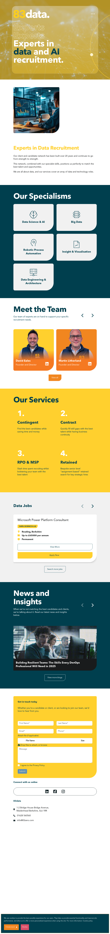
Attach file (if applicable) (28, 736)
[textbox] (36, 723)
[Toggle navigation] (93, 14)
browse (44, 745)
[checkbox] (19, 765)
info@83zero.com (25, 820)
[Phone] (74, 731)
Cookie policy (88, 921)
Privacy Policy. (39, 765)
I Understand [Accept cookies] (10, 927)
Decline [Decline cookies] (24, 927)
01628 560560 (24, 816)
